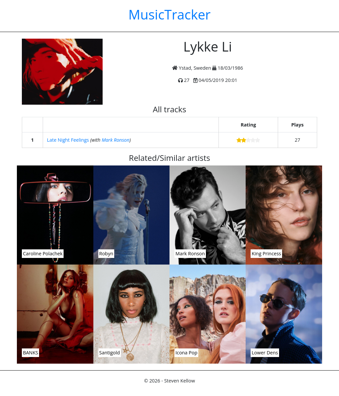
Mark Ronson (115, 140)
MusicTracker (169, 14)
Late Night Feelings (68, 140)
